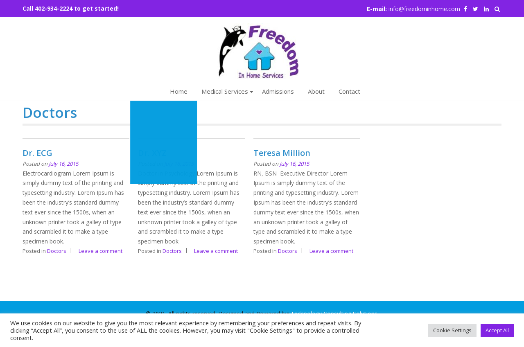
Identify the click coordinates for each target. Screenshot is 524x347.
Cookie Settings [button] (452, 330)
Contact (349, 91)
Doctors (56, 251)
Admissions (278, 91)
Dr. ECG (37, 152)
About (316, 91)
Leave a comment (100, 251)
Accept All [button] (497, 330)
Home (178, 91)
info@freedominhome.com (424, 9)
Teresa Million (281, 152)
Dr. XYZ (152, 152)
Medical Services (224, 91)
